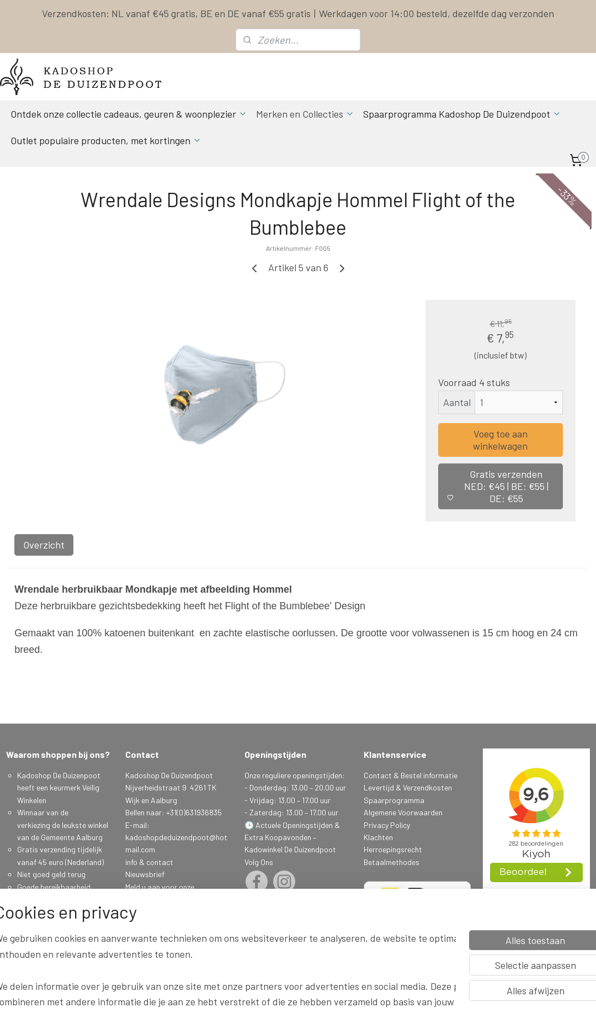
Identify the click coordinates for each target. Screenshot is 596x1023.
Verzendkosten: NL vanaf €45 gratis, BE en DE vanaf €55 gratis (176, 13)
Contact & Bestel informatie (410, 775)
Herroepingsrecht (393, 849)
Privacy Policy (387, 825)
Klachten (378, 837)
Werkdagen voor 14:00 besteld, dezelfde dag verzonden (436, 13)
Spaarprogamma (47, 936)
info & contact (149, 862)
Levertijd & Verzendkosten (408, 787)
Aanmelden (152, 924)
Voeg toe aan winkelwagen (500, 440)
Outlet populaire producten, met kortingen (105, 140)
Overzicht (44, 545)
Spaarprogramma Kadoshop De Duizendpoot (462, 114)
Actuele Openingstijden (294, 825)
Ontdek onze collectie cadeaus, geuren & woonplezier (128, 114)
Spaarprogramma (394, 800)
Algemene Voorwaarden (403, 812)
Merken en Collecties (305, 114)
